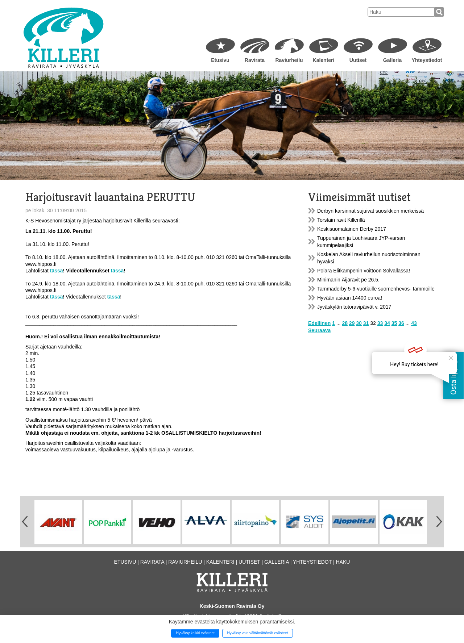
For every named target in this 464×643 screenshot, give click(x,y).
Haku (343, 562)
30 (359, 323)
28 (345, 323)
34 (387, 323)
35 (394, 323)
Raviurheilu (289, 60)
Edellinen (319, 323)
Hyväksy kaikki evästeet (195, 633)
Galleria (392, 60)
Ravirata (255, 60)
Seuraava (319, 330)
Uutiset (357, 60)
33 (380, 323)
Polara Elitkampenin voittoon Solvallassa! (363, 271)
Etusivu (220, 60)
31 (366, 323)
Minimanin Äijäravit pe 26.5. (348, 280)
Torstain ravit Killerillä (341, 220)
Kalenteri (324, 60)
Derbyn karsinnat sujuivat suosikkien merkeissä (370, 211)
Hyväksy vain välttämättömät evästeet (257, 633)
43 (414, 323)
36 (401, 323)
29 (352, 323)
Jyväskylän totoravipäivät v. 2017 (354, 307)
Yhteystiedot (426, 60)
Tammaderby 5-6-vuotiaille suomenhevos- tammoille (376, 289)
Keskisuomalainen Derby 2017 (351, 229)
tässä (56, 271)
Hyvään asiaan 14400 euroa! (349, 298)
